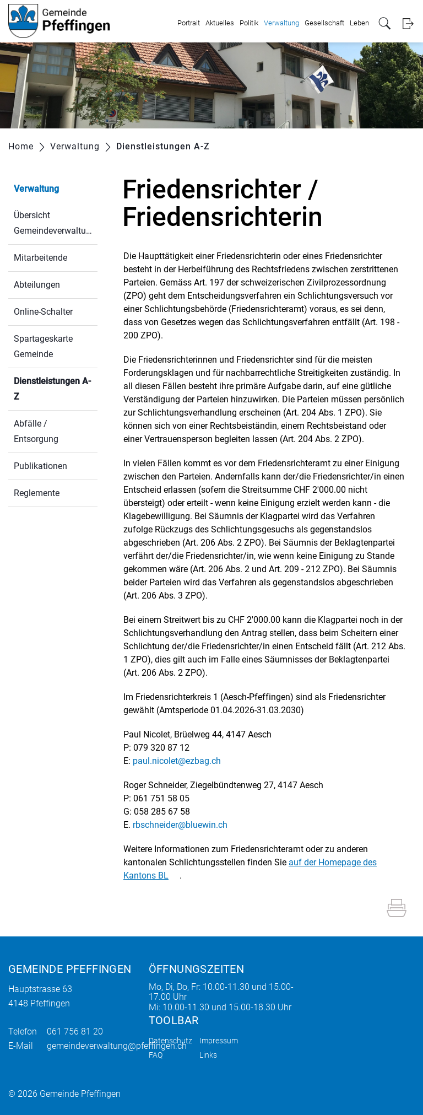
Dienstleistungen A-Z (52, 389)
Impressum (218, 1040)
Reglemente (36, 493)
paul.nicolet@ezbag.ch (177, 761)
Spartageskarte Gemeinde (43, 346)
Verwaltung (281, 23)
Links (208, 1055)
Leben (359, 23)
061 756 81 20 (75, 1031)
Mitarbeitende (40, 257)
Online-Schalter (43, 311)
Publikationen (40, 466)
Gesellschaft (324, 23)
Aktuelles (219, 23)
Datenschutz (170, 1040)
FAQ (155, 1055)
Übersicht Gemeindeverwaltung (55, 223)
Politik (249, 23)
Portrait (188, 23)
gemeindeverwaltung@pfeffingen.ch (117, 1046)
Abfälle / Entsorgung (36, 431)
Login (408, 23)
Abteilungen (37, 284)
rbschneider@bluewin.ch (180, 825)
